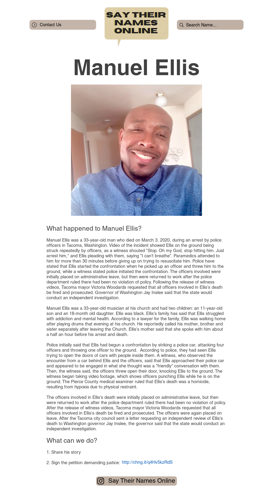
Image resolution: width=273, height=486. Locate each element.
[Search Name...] (210, 25)
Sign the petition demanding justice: (85, 462)
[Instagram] (100, 481)
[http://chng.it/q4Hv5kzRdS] (147, 462)
